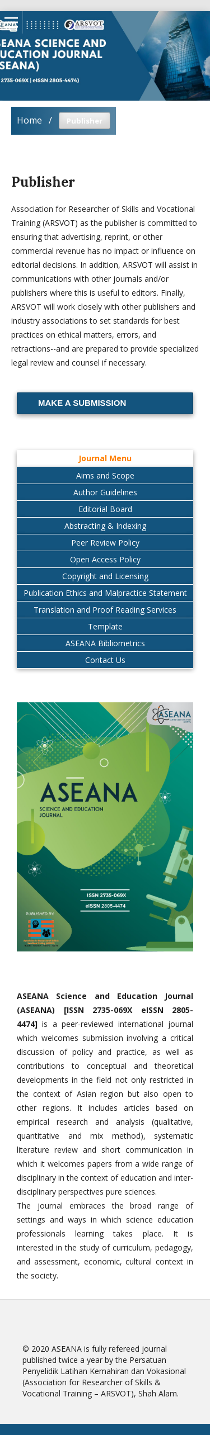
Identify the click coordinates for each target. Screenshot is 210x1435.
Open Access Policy (105, 559)
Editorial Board (105, 509)
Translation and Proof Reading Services (105, 609)
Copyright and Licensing (105, 576)
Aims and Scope (105, 475)
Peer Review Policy (105, 542)
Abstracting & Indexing (105, 525)
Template (105, 626)
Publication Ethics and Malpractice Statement (105, 593)
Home (29, 120)
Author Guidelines (105, 492)
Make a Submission (82, 403)
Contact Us (105, 660)
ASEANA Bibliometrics (105, 643)
